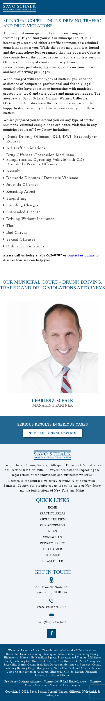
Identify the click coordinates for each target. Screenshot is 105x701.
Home (52, 507)
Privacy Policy (52, 543)
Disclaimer (52, 549)
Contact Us (52, 537)
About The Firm (53, 519)
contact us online (81, 255)
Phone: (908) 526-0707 (51, 607)
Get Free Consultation (53, 433)
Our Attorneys (52, 525)
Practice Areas (52, 513)
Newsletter (52, 561)
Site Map (52, 555)
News (52, 531)
